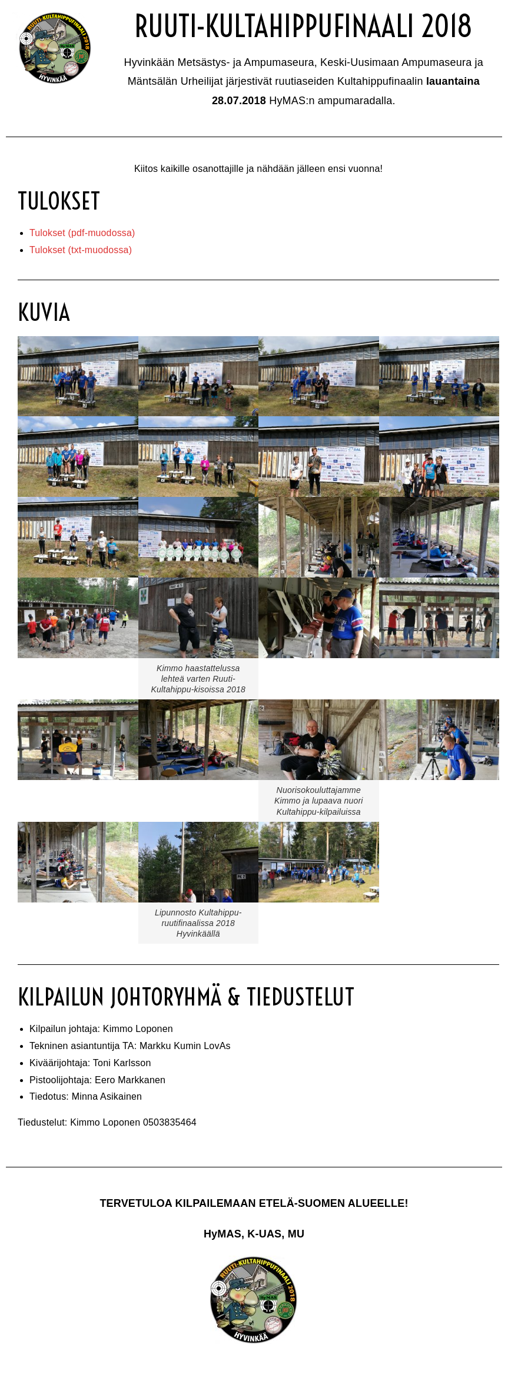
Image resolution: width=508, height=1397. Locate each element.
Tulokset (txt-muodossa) (81, 250)
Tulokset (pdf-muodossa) (82, 233)
